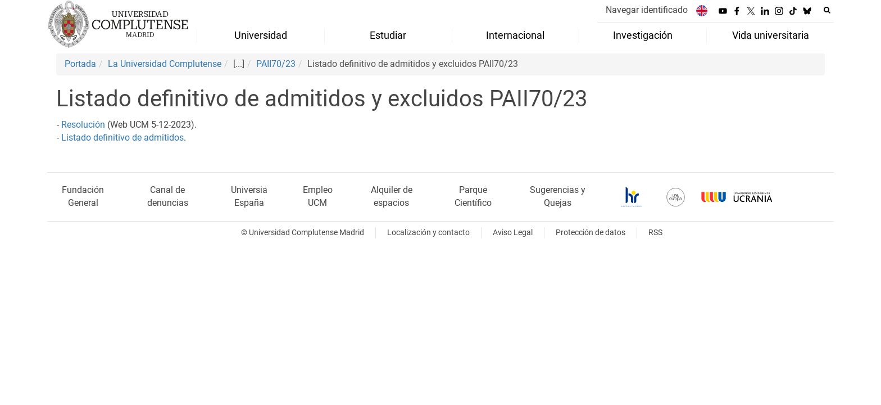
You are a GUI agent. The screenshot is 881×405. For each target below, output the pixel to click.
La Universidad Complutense (164, 63)
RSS (655, 232)
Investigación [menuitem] (643, 35)
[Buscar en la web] (827, 10)
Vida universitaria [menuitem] (770, 35)
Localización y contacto (428, 232)
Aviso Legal (513, 232)
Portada (80, 63)
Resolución (83, 124)
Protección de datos (590, 232)
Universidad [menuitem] (260, 35)
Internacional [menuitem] (515, 35)
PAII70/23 (276, 63)
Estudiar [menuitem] (388, 35)
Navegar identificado (647, 9)
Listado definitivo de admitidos (122, 137)
